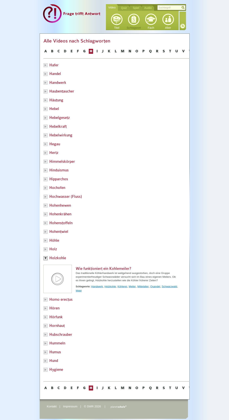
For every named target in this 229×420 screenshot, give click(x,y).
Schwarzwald (169, 286)
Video (112, 7)
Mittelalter (143, 286)
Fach (151, 27)
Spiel (136, 7)
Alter (168, 27)
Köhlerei (122, 286)
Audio (148, 7)
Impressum (70, 406)
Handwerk (97, 286)
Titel (116, 27)
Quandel (155, 286)
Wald (79, 290)
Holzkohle (110, 286)
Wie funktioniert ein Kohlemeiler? (103, 268)
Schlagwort (134, 27)
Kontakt (52, 406)
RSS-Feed (182, 26)
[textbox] (171, 7)
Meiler (132, 286)
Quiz (124, 7)
